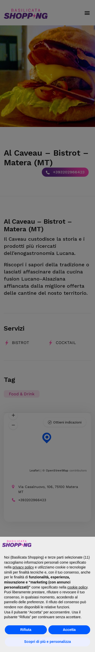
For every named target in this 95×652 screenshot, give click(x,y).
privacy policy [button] (23, 567)
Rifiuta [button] (25, 630)
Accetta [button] (69, 630)
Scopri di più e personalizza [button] (47, 642)
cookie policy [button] (77, 587)
